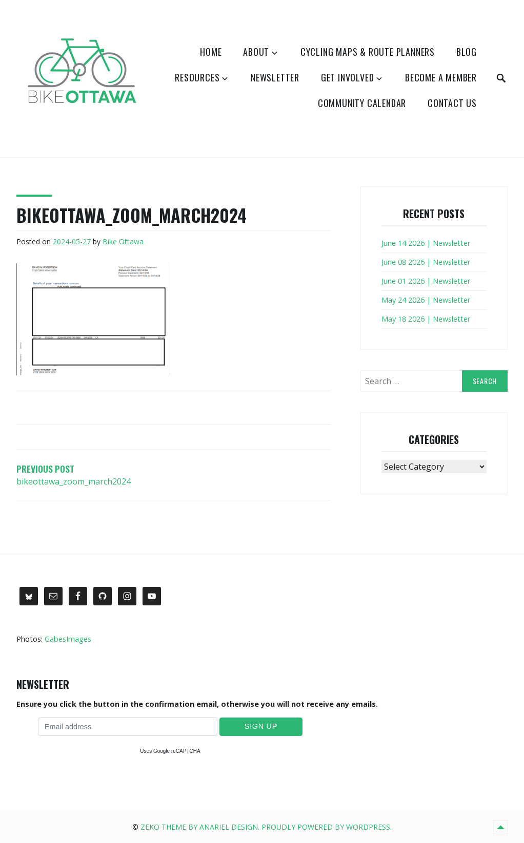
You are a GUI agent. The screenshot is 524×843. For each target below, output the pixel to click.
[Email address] (127, 727)
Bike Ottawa (123, 241)
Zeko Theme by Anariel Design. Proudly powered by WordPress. (266, 827)
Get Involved (347, 77)
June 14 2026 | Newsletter (425, 243)
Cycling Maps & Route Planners (367, 51)
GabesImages (68, 639)
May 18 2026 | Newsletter (425, 319)
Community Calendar (362, 103)
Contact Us (452, 103)
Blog (466, 51)
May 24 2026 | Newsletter (425, 300)
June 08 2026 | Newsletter (425, 262)
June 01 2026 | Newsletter (425, 281)
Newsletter (275, 77)
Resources (197, 77)
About (256, 51)
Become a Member (441, 77)
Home (210, 51)
